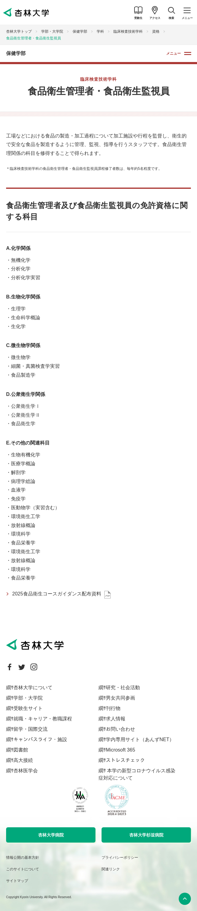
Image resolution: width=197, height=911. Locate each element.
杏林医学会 (25, 770)
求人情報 (115, 718)
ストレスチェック (125, 760)
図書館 (20, 749)
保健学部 (80, 31)
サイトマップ (17, 881)
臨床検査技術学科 (128, 31)
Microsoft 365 (120, 749)
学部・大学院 (52, 31)
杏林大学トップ (19, 31)
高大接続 (23, 760)
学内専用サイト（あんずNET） (140, 739)
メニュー (173, 53)
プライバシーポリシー (120, 857)
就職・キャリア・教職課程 (42, 718)
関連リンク (111, 869)
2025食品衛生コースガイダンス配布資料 (56, 593)
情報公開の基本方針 (22, 857)
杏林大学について (32, 687)
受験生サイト (28, 708)
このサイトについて (22, 869)
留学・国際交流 (30, 729)
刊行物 (113, 708)
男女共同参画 (120, 698)
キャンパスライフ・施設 (40, 739)
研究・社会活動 (123, 687)
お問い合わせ (120, 729)
